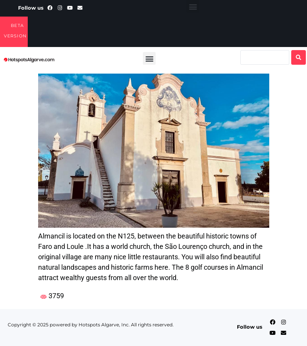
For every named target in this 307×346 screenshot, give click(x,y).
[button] (192, 6)
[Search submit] (298, 57)
